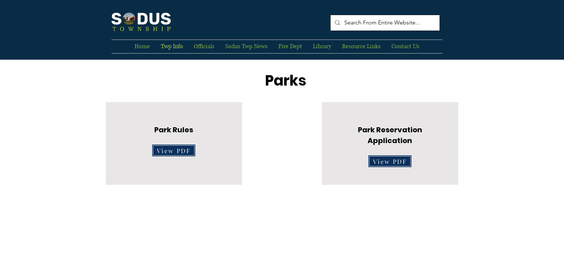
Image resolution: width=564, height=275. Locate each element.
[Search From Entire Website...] (384, 23)
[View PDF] (174, 150)
